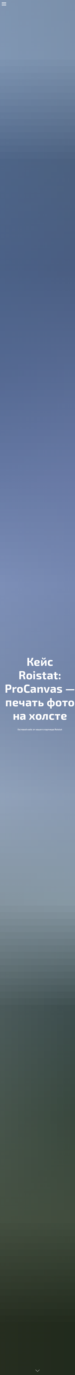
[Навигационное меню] (4, 4)
